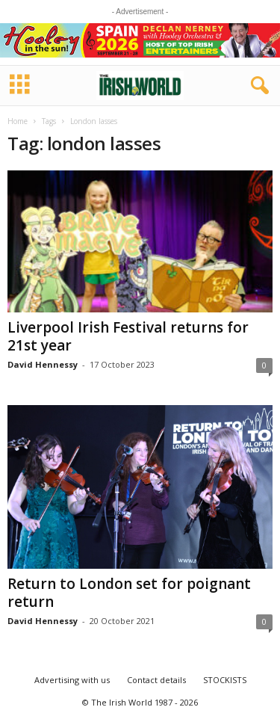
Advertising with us (72, 679)
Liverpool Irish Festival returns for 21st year (128, 336)
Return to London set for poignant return (129, 592)
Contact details (156, 679)
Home (17, 121)
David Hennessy (42, 364)
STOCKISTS (224, 679)
